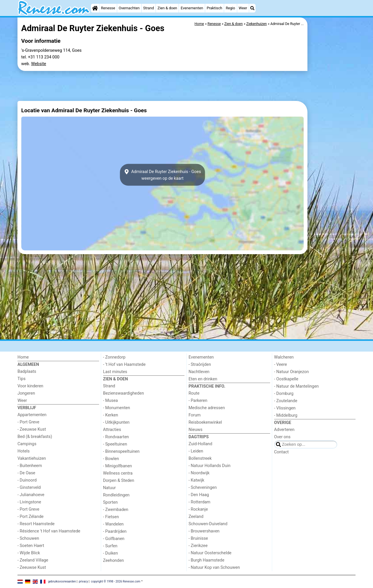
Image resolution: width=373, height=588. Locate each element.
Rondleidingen (116, 495)
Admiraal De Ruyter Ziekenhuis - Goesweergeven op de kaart (162, 175)
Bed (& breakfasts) (34, 436)
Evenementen (192, 8)
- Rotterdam (199, 502)
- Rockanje (198, 509)
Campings (26, 443)
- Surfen (110, 546)
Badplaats (26, 371)
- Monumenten (116, 407)
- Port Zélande (30, 516)
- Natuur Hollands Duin (210, 465)
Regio (230, 8)
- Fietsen (111, 516)
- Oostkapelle (286, 379)
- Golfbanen (114, 538)
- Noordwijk (199, 473)
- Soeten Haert (30, 545)
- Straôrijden (200, 364)
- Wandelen (113, 524)
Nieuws (196, 429)
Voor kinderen (30, 386)
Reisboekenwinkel (205, 422)
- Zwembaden (116, 509)
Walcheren (284, 357)
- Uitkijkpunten (116, 422)
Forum (194, 415)
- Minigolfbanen (117, 466)
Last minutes (115, 371)
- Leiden (196, 451)
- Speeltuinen (115, 444)
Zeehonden (113, 560)
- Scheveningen (203, 487)
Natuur (109, 487)
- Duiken (110, 553)
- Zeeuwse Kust (31, 429)
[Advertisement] (332, 151)
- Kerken (110, 415)
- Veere (280, 364)
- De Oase (26, 473)
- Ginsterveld (29, 487)
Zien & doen (167, 8)
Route (194, 393)
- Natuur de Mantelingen (296, 386)
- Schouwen (28, 538)
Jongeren (26, 393)
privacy (83, 581)
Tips (21, 378)
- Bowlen (111, 458)
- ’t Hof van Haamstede (124, 364)
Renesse (108, 8)
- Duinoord (27, 480)
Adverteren (284, 429)
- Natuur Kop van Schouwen (214, 567)
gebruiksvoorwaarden (62, 581)
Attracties (112, 429)
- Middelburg (286, 415)
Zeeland (196, 516)
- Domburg (284, 393)
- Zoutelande (286, 400)
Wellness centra (118, 473)
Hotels (23, 451)
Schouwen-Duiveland (208, 523)
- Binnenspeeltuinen (121, 451)
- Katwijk (196, 480)
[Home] (95, 8)
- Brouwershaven (204, 531)
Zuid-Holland (200, 443)
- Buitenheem (29, 465)
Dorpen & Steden (118, 480)
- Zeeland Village (32, 560)
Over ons (282, 436)
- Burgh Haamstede (206, 560)
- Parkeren (198, 400)
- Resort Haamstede (35, 523)
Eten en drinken (203, 379)
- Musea (110, 400)
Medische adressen (207, 407)
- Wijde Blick (28, 552)
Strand (148, 8)
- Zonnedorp (114, 357)
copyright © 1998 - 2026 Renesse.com (115, 581)
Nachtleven (199, 371)
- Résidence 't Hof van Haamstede (48, 531)
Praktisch (214, 8)
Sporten (110, 502)
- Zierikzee (198, 545)
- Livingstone (29, 502)
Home (23, 357)
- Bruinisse (198, 538)
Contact (281, 452)
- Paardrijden (115, 531)
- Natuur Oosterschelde (210, 552)
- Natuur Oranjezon (291, 371)
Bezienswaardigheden (123, 393)
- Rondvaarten (116, 436)
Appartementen (31, 414)
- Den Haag (199, 494)
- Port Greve (28, 422)
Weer (243, 8)
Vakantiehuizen (31, 458)
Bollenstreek (200, 458)
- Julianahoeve (30, 494)
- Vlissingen (285, 408)
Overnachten (129, 8)
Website (38, 63)
